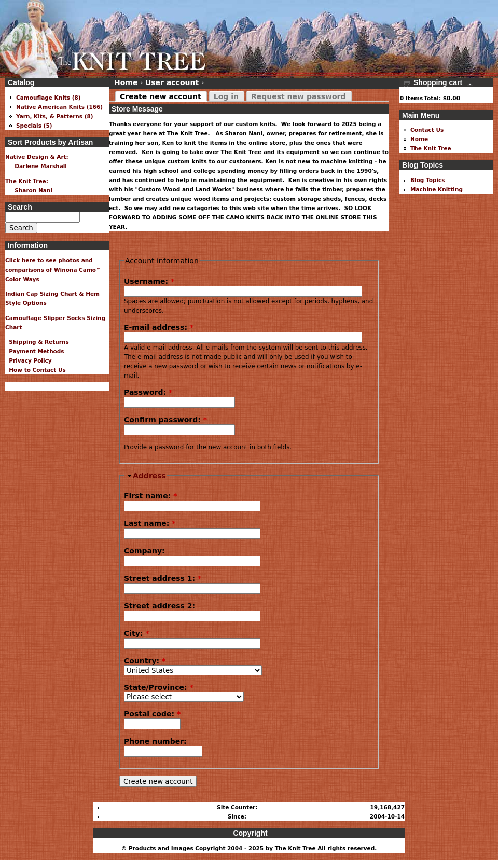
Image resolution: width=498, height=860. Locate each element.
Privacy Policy (28, 360)
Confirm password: (165, 419)
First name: (150, 496)
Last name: (150, 523)
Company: (144, 551)
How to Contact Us (35, 370)
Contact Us (427, 130)
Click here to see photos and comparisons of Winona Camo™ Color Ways (53, 269)
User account (172, 82)
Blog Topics (427, 180)
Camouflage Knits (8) (48, 97)
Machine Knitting (436, 189)
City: (136, 633)
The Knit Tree (430, 148)
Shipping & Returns (37, 342)
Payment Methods (34, 351)
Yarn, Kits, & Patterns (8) (54, 116)
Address (149, 475)
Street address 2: (159, 606)
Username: (149, 281)
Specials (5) (34, 125)
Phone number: (155, 741)
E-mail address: (158, 327)
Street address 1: (162, 578)
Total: (432, 98)
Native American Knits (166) (59, 107)
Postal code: (152, 714)
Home (125, 82)
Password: (148, 392)
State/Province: (158, 687)
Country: (144, 661)
